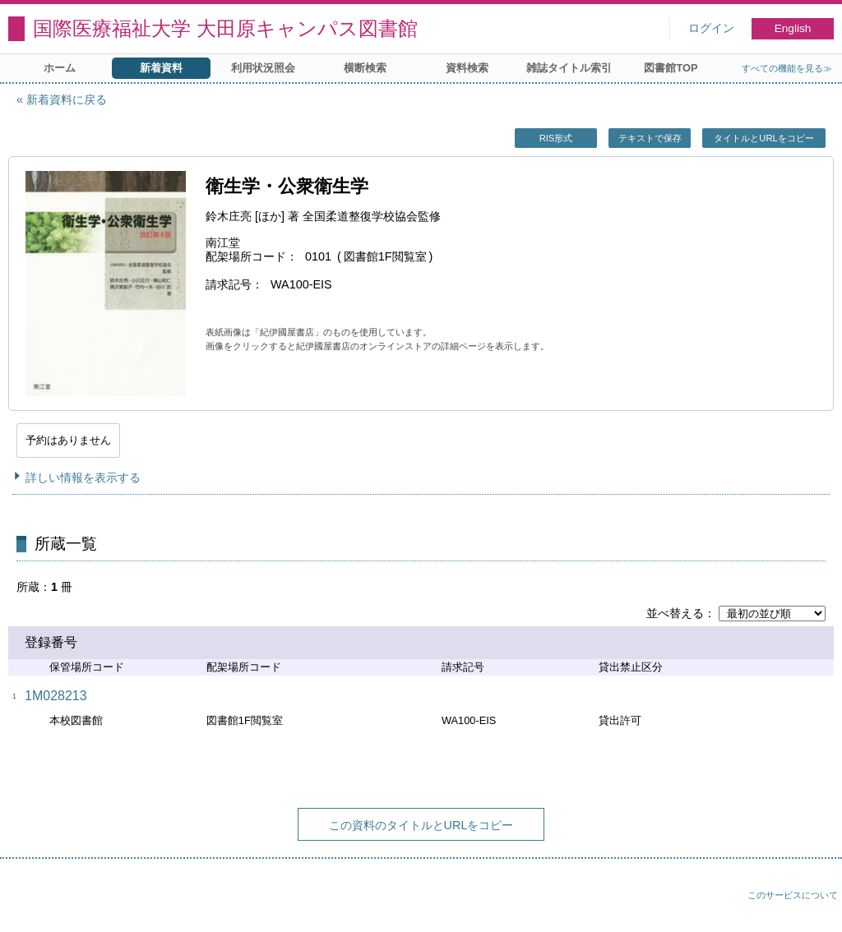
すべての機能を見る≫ (787, 68)
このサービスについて (792, 895)
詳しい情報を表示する (83, 477)
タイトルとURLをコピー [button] (763, 138)
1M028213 (56, 696)
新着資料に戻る (66, 99)
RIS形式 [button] (556, 138)
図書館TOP (670, 68)
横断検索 (365, 68)
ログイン (711, 28)
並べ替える (675, 613)
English (793, 28)
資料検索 (467, 68)
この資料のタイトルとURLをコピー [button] (421, 825)
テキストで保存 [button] (650, 138)
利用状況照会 (263, 68)
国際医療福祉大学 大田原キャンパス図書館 (225, 28)
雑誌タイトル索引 (569, 68)
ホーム (60, 68)
